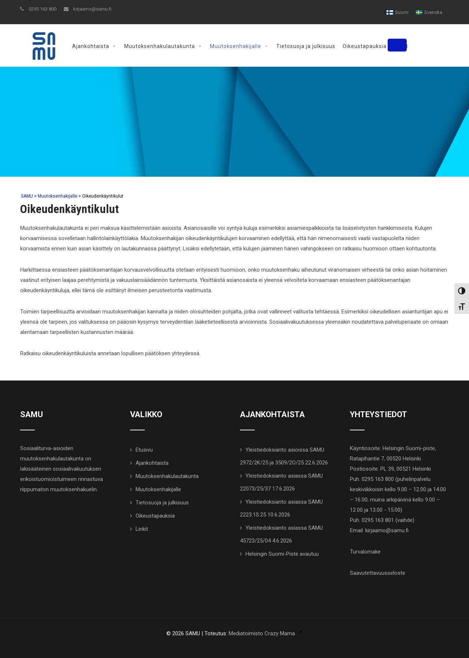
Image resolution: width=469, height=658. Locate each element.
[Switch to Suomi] (397, 12)
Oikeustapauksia (365, 46)
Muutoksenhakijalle (239, 46)
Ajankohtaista (94, 46)
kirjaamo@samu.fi (87, 9)
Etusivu (144, 449)
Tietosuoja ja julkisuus (305, 46)
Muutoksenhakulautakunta (163, 46)
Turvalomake (365, 551)
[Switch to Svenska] (429, 12)
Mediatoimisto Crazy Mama (262, 632)
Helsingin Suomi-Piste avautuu (282, 553)
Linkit (401, 46)
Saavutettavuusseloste (377, 572)
